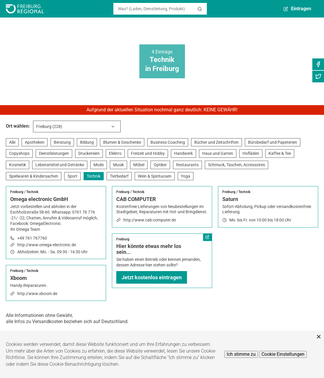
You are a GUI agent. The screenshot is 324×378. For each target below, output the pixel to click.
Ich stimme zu (241, 354)
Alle (12, 142)
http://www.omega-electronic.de (46, 244)
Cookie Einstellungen (282, 354)
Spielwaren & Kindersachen (33, 176)
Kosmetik (17, 164)
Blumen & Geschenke (122, 142)
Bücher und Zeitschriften (216, 142)
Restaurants (187, 164)
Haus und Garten (217, 153)
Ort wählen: (18, 126)
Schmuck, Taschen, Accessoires (236, 164)
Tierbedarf (119, 176)
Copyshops (19, 153)
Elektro (115, 153)
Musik (118, 164)
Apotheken (34, 142)
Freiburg (16, 192)
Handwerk (183, 153)
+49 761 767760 (32, 238)
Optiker (160, 164)
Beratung (62, 142)
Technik (94, 176)
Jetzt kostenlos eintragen (152, 277)
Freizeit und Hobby (148, 153)
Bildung (87, 142)
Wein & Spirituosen (154, 176)
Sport (72, 176)
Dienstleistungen (54, 153)
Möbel (138, 164)
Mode (98, 164)
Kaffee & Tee (279, 153)
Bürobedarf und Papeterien (272, 142)
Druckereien (89, 153)
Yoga (185, 176)
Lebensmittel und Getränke (59, 164)
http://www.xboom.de (37, 293)
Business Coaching (167, 142)
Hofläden (250, 153)
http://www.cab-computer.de (149, 220)
